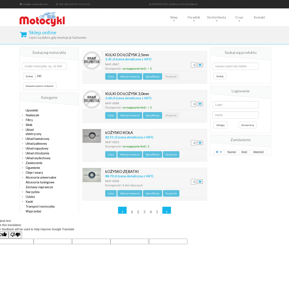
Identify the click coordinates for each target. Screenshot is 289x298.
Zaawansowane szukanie (40, 85)
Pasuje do (170, 77)
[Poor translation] (15, 235)
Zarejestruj (247, 125)
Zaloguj (220, 125)
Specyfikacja (152, 77)
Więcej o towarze (129, 77)
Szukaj (29, 76)
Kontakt (259, 17)
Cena (111, 77)
